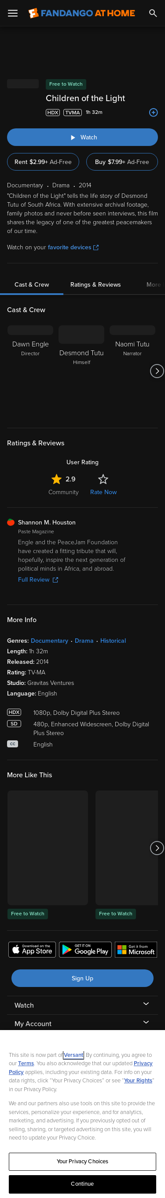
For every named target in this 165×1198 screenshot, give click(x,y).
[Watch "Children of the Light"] (82, 137)
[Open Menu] (13, 13)
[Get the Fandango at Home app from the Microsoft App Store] (136, 951)
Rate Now (103, 492)
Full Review (38, 579)
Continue (82, 1183)
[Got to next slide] (157, 371)
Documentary (49, 641)
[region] (82, 1114)
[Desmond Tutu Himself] (81, 371)
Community (63, 492)
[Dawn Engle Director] (30, 371)
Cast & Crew (32, 284)
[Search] (153, 13)
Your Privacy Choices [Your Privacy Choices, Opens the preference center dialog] (83, 1161)
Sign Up (82, 978)
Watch (24, 1005)
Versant (73, 1055)
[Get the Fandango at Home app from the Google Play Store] (85, 951)
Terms (26, 1063)
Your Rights (138, 1080)
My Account (33, 1024)
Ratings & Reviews (95, 284)
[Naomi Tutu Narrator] (132, 371)
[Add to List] (153, 112)
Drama (84, 641)
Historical (113, 641)
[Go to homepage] (82, 13)
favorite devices (73, 247)
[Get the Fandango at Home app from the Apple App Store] (32, 951)
